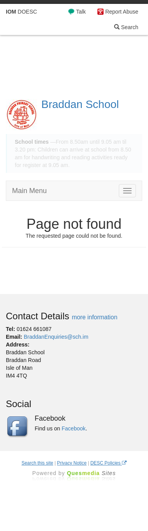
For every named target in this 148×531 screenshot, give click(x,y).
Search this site (37, 463)
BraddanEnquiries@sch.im (56, 337)
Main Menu (29, 191)
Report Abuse (121, 12)
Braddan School (80, 104)
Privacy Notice (71, 463)
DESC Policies (108, 463)
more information (94, 317)
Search (126, 27)
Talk (81, 12)
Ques (91, 473)
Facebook (73, 428)
